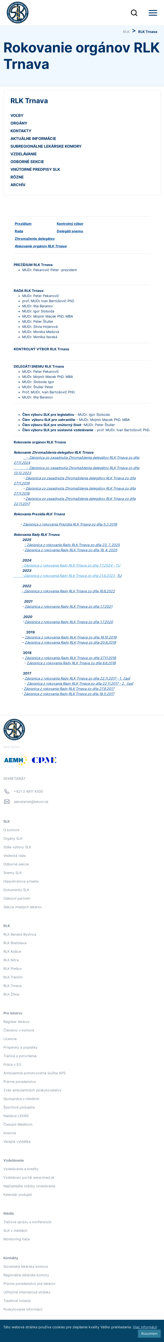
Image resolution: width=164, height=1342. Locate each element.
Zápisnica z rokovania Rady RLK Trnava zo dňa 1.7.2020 (69, 622)
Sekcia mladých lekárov (22, 907)
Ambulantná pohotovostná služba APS (34, 1073)
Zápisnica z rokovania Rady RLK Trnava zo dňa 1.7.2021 (68, 606)
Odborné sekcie (16, 864)
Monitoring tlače (16, 1239)
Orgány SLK (12, 838)
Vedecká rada (14, 855)
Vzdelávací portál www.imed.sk (28, 1177)
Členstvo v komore (18, 1030)
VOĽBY (16, 115)
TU (117, 565)
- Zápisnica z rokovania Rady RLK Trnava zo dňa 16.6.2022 (68, 591)
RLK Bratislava (14, 943)
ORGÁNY (18, 123)
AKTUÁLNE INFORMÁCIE (33, 138)
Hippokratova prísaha (20, 881)
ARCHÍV (17, 185)
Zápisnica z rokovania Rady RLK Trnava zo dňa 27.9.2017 (69, 689)
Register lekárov (16, 1022)
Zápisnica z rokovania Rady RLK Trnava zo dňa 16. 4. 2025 (71, 550)
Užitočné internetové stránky (26, 1292)
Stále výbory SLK (17, 847)
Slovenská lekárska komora (25, 1266)
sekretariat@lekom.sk (31, 802)
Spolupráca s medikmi (21, 1099)
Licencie (10, 1039)
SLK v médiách (15, 1230)
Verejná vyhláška (17, 1141)
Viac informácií (145, 1327)
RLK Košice (12, 951)
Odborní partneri (16, 898)
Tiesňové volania (17, 1301)
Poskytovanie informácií (22, 1309)
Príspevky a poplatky (20, 1047)
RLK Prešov (12, 968)
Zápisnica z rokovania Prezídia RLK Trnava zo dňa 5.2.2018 (70, 524)
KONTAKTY (20, 131)
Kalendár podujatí (17, 1194)
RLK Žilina (11, 994)
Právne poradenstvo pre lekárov (29, 1283)
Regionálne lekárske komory (26, 1275)
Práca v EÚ (12, 1064)
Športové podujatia (19, 1107)
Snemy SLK (12, 873)
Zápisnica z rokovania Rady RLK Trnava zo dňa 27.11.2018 (70, 658)
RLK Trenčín (12, 977)
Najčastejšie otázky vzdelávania (29, 1186)
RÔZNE (17, 177)
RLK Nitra (11, 960)
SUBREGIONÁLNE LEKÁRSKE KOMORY (46, 146)
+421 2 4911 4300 (28, 791)
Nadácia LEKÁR (15, 1116)
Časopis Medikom (17, 1124)
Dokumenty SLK (16, 890)
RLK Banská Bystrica (19, 934)
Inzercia (9, 1133)
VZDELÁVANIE (23, 154)
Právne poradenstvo (19, 1081)
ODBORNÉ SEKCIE (27, 161)
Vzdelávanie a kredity (20, 1169)
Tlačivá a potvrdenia (20, 1056)
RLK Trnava (12, 986)
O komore (11, 830)
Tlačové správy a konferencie (27, 1222)
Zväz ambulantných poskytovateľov (32, 1090)
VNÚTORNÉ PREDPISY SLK (35, 169)
